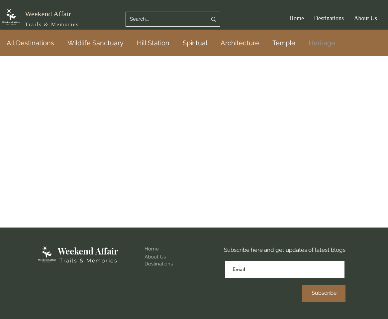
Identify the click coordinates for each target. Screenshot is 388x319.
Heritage (322, 43)
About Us (155, 257)
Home (152, 249)
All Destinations (30, 43)
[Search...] (163, 19)
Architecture (240, 43)
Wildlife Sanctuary (95, 43)
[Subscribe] (323, 293)
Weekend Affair (48, 14)
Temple (283, 43)
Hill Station (153, 43)
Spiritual (195, 43)
